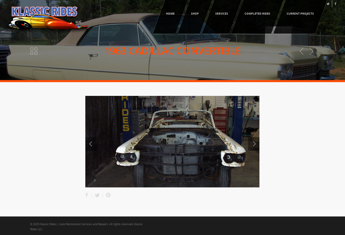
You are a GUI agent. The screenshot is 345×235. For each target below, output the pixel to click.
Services (221, 14)
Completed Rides (257, 14)
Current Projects (300, 14)
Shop (195, 14)
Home (170, 14)
